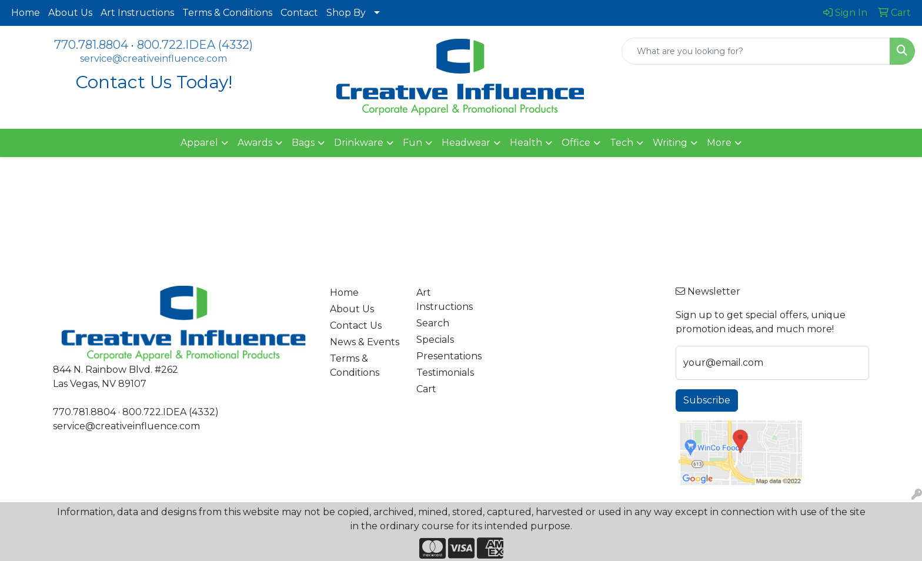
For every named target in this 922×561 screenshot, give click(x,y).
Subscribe (706, 400)
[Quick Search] (756, 51)
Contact (299, 12)
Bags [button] (303, 142)
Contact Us (356, 325)
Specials (435, 339)
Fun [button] (412, 142)
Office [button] (576, 142)
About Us (70, 12)
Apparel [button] (199, 142)
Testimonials (445, 372)
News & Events (364, 342)
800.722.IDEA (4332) (195, 45)
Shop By (346, 12)
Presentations (449, 356)
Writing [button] (670, 142)
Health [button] (526, 142)
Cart (426, 389)
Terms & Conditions (227, 12)
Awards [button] (255, 142)
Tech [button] (621, 142)
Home (25, 12)
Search (432, 323)
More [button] (719, 142)
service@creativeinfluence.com (153, 58)
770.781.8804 (91, 45)
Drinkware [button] (358, 142)
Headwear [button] (466, 142)
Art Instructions (137, 12)
